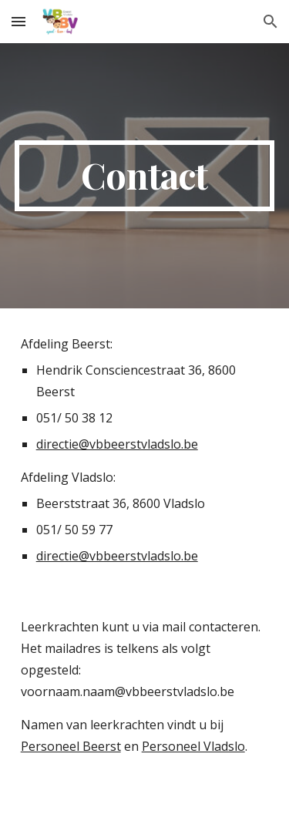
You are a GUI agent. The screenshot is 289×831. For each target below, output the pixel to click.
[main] (145, 175)
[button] (18, 21)
